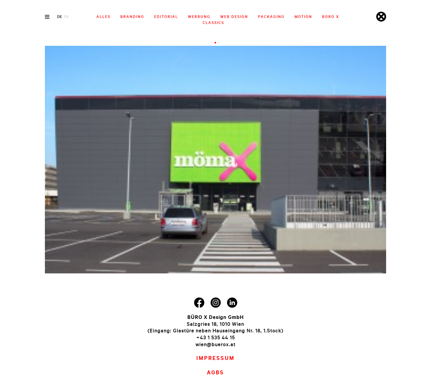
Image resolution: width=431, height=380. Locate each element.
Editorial (166, 16)
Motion (303, 16)
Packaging (271, 16)
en (66, 16)
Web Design (234, 16)
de (59, 16)
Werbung (199, 16)
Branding (132, 16)
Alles (103, 16)
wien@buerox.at (215, 344)
